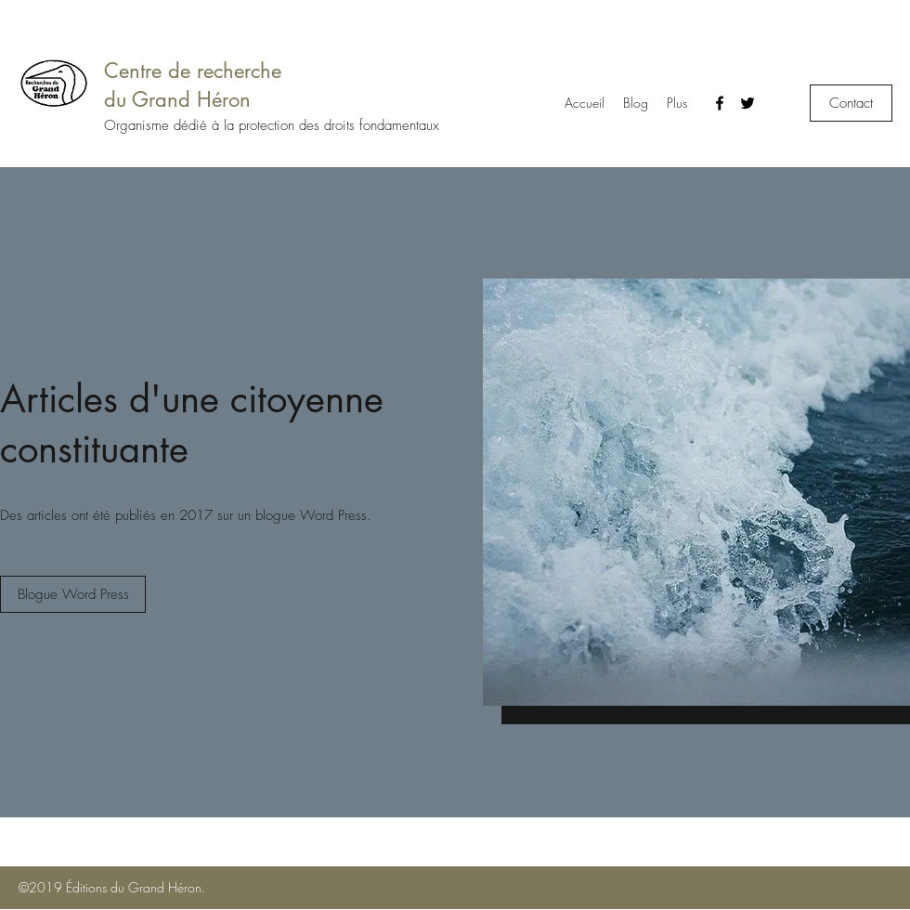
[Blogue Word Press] (73, 594)
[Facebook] (719, 103)
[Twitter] (747, 103)
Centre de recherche (192, 71)
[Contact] (851, 103)
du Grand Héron (177, 99)
